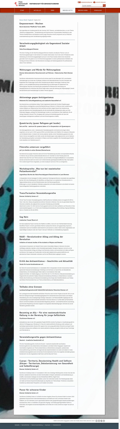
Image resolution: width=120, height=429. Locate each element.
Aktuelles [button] (37, 10)
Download (98, 10)
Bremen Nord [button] (83, 10)
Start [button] (22, 10)
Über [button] (52, 10)
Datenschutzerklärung (37, 425)
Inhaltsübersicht (56, 425)
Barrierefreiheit (25, 425)
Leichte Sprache (101, 2)
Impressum (47, 425)
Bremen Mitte (23, 20)
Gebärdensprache (86, 2)
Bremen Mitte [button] (68, 10)
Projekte (30, 20)
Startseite (17, 425)
